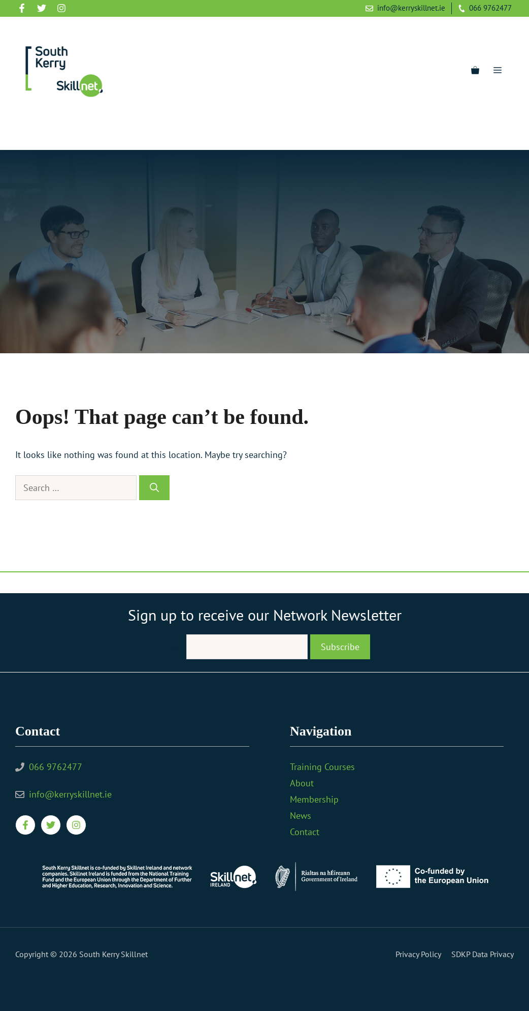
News (300, 815)
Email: (172, 647)
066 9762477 (490, 8)
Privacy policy (418, 954)
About (302, 783)
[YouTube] (85, 133)
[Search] (154, 487)
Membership (314, 799)
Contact (304, 832)
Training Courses (322, 767)
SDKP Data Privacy (482, 954)
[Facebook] (27, 133)
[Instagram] (66, 133)
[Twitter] (47, 133)
